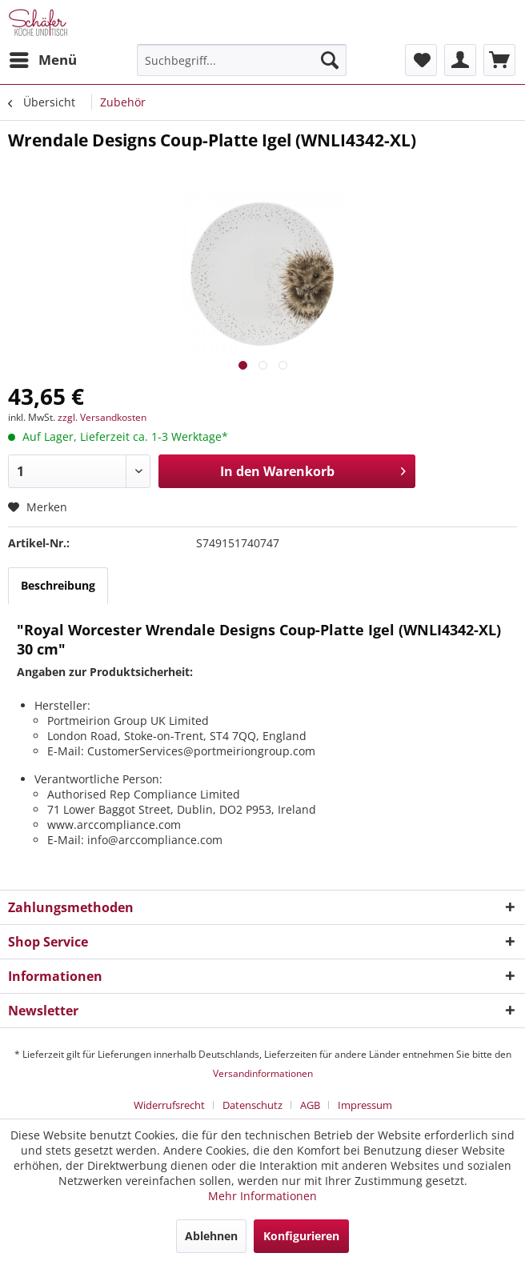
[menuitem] (42, 60)
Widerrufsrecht (169, 1105)
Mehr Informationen (262, 1195)
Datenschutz (252, 1105)
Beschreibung (58, 585)
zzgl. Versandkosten (102, 417)
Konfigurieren (301, 1235)
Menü (43, 58)
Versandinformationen (263, 1073)
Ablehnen (211, 1235)
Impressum (365, 1105)
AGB (310, 1105)
